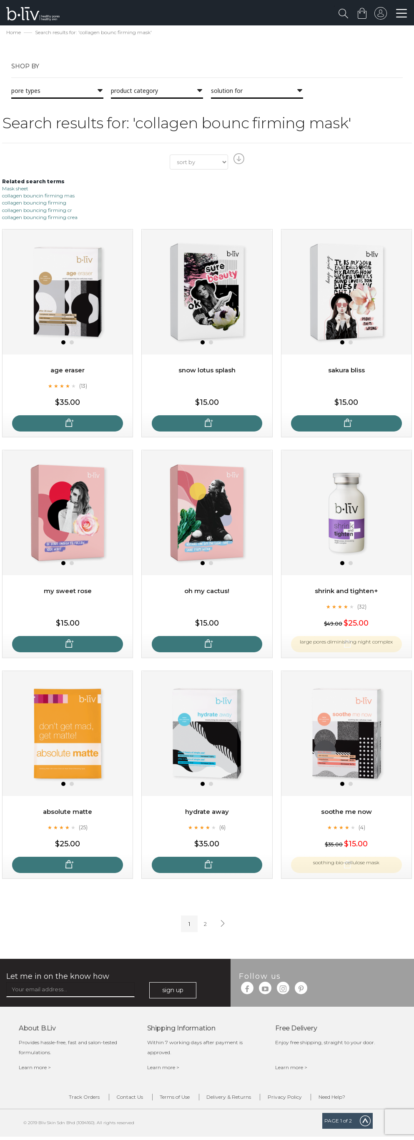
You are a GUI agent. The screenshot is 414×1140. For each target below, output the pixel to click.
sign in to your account (379, 15)
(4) (362, 828)
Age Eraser (67, 371)
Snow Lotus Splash (207, 371)
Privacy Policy (299, 1099)
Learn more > (35, 1068)
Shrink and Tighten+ (346, 592)
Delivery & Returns (233, 1099)
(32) (362, 607)
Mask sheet (15, 190)
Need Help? (356, 1099)
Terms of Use (170, 1099)
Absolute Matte (67, 813)
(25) (83, 828)
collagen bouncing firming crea (40, 218)
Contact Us (115, 1099)
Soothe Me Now (346, 813)
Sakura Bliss (346, 371)
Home (13, 33)
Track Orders (60, 1099)
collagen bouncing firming (34, 204)
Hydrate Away (206, 813)
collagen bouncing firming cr (37, 211)
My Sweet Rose (67, 592)
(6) (223, 828)
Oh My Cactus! (207, 592)
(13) (83, 386)
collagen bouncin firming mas (38, 197)
